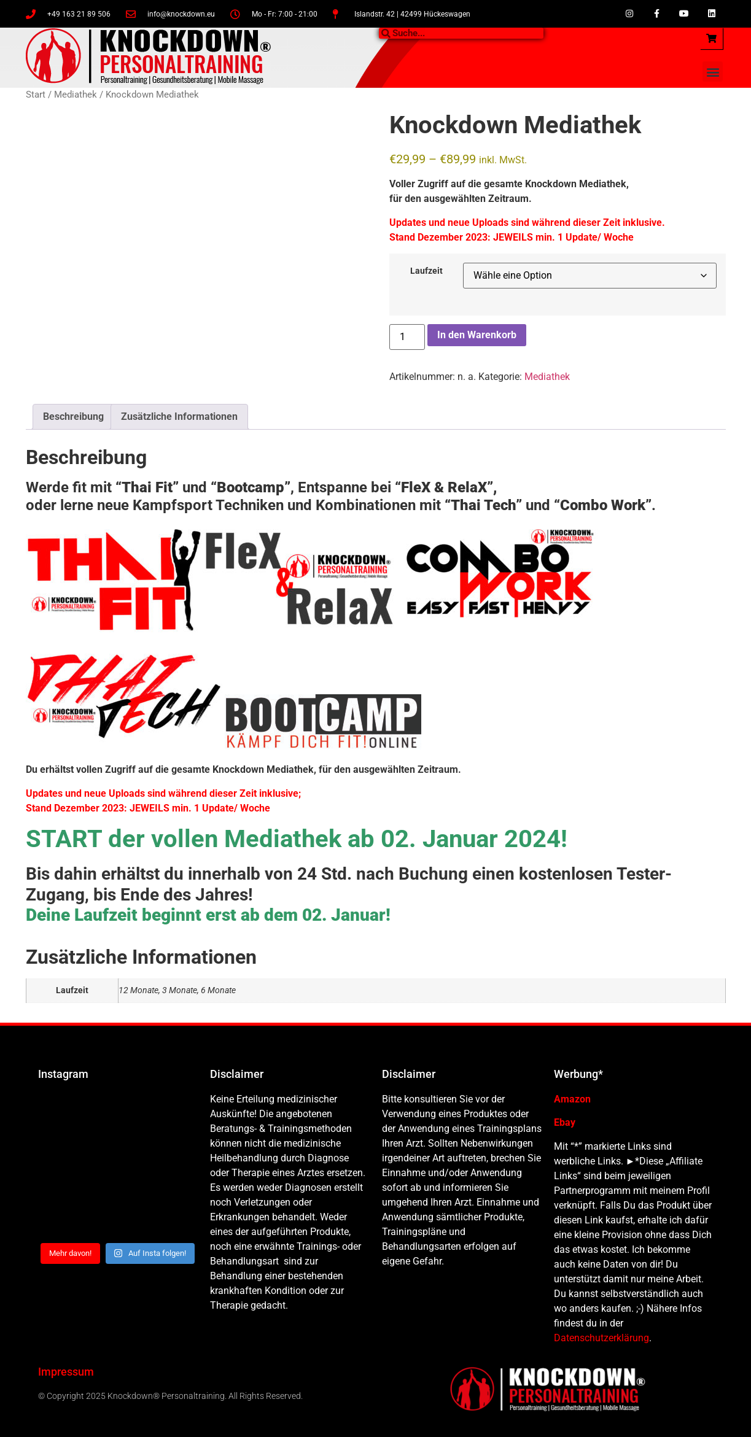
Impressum (66, 1371)
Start (35, 94)
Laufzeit (426, 271)
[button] (712, 71)
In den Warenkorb (476, 335)
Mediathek (75, 94)
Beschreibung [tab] (73, 416)
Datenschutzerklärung (601, 1338)
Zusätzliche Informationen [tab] (179, 416)
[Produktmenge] (407, 337)
